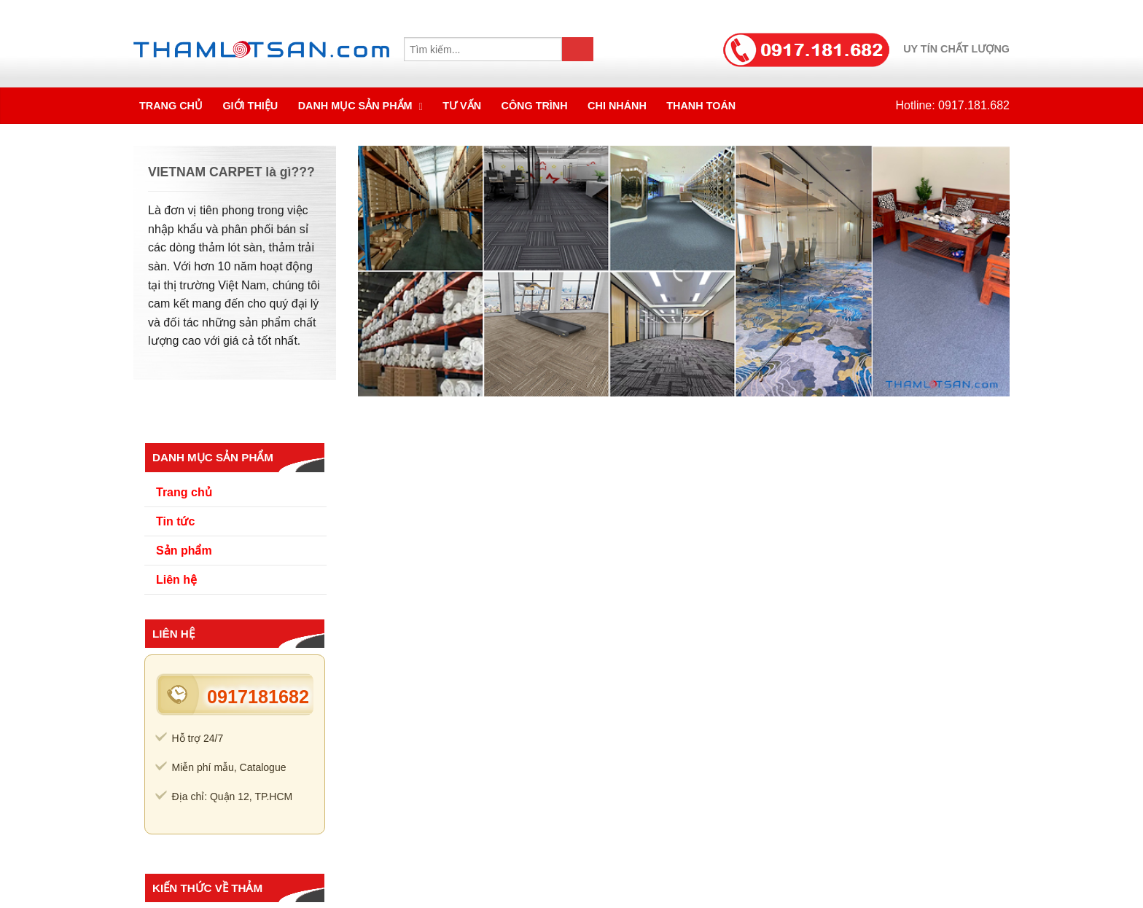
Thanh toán (701, 105)
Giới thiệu (250, 105)
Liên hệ (176, 580)
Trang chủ (171, 105)
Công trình (535, 105)
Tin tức (175, 521)
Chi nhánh (617, 105)
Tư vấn (461, 105)
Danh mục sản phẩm (357, 105)
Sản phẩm (184, 550)
